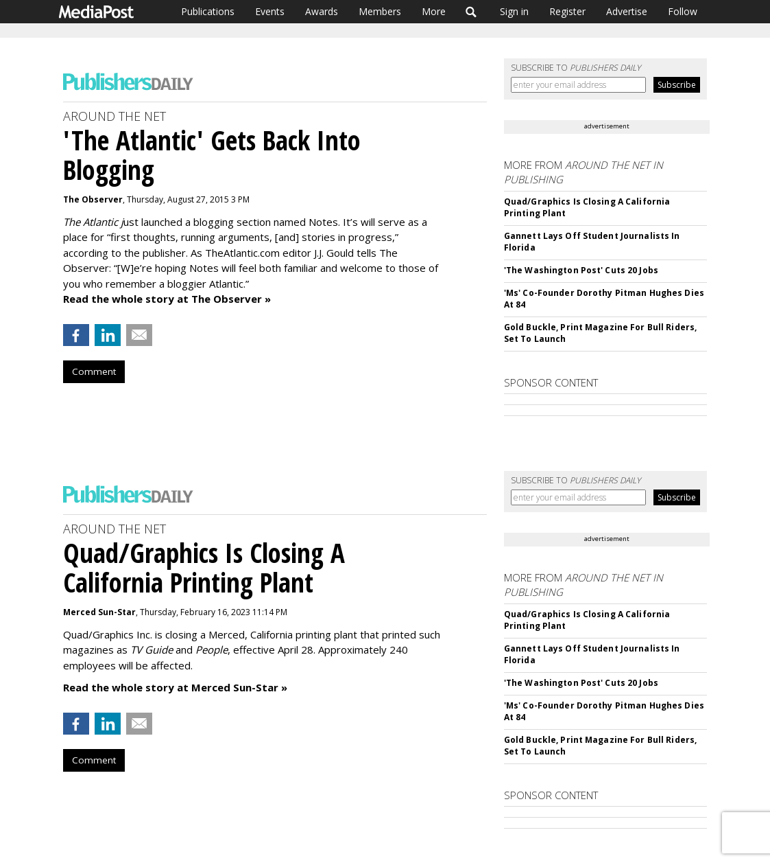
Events (270, 11)
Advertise (626, 11)
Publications (207, 11)
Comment (94, 371)
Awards (321, 11)
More (434, 11)
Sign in (514, 11)
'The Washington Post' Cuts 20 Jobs (581, 270)
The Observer (93, 199)
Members (380, 11)
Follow (682, 11)
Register (567, 11)
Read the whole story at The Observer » (167, 299)
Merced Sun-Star (99, 612)
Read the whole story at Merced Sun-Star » (175, 687)
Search (471, 11)
